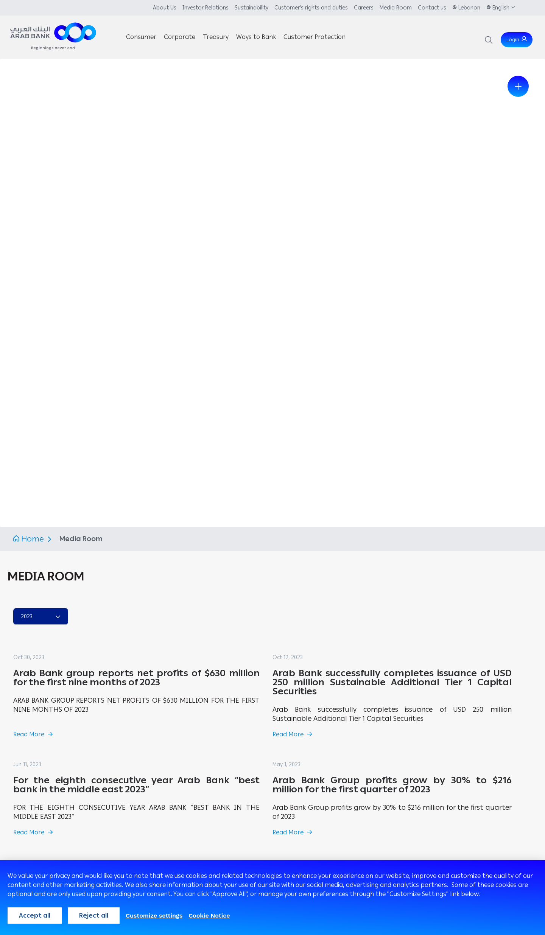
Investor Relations (205, 8)
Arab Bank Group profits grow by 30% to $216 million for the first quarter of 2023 (392, 785)
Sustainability (251, 8)
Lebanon (469, 8)
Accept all (34, 915)
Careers (364, 8)
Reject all (93, 915)
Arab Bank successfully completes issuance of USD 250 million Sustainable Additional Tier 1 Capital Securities (392, 682)
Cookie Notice (209, 915)
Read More (28, 734)
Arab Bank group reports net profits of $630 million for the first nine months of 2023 (136, 677)
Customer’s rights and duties (311, 8)
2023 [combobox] (27, 616)
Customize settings (154, 915)
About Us (164, 8)
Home (32, 538)
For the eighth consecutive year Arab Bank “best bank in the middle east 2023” (136, 785)
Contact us (432, 8)
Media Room (396, 8)
